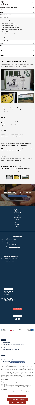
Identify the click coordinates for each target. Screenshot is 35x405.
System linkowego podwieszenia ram (9, 33)
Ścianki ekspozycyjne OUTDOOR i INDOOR (11, 349)
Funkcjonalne (4, 384)
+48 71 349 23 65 (13, 244)
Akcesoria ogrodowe (7, 346)
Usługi (17, 219)
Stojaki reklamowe (6, 342)
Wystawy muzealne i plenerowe (9, 361)
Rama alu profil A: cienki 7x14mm (8, 23)
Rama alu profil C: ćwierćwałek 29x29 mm (10, 27)
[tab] (17, 7)
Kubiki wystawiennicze (7, 347)
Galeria (17, 226)
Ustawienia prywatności (17, 362)
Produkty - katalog (17, 217)
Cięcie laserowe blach (7, 358)
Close (34, 364)
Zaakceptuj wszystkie (17, 402)
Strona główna (17, 215)
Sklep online (17, 308)
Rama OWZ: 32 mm (6, 31)
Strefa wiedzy (17, 224)
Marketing (4, 381)
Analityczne (4, 389)
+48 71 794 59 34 (13, 241)
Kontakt (17, 227)
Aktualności (17, 222)
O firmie (17, 221)
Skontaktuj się (17, 195)
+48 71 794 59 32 (13, 239)
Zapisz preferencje (17, 396)
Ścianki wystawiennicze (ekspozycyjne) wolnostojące (13, 344)
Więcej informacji (4, 379)
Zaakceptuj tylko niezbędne (17, 399)
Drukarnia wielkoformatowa (8, 359)
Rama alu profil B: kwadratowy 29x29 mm (10, 25)
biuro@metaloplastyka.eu (14, 247)
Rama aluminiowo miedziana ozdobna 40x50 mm (12, 29)
